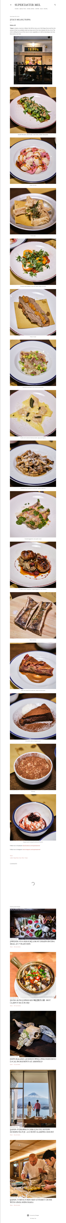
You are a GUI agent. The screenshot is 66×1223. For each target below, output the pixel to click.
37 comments (17, 1064)
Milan (23, 857)
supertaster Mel (28, 5)
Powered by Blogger (33, 1215)
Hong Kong (30, 8)
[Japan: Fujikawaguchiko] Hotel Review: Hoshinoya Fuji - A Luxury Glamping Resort (32, 1130)
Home (17, 8)
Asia (41, 8)
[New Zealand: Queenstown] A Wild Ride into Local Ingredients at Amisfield (33, 1060)
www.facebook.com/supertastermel (31, 845)
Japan (37, 8)
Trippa (26, 857)
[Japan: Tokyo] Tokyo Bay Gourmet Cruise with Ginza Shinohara (31, 1200)
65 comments (17, 1205)
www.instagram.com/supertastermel (31, 849)
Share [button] (11, 855)
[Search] (55, 4)
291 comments (17, 946)
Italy (20, 857)
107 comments (17, 1005)
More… (46, 8)
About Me (22, 8)
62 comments (17, 1134)
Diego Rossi (16, 857)
